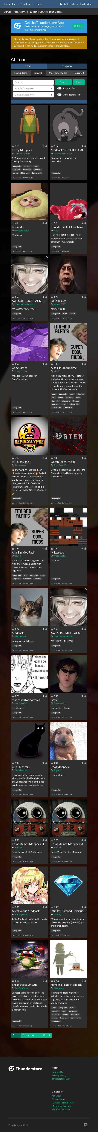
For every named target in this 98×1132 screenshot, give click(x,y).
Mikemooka (60, 555)
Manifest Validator (61, 1109)
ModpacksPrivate (63, 153)
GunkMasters (22, 770)
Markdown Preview (61, 1106)
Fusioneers (20, 465)
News (39, 4)
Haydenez (59, 988)
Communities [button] (10, 4)
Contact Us (57, 1072)
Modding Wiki (21, 11)
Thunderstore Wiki (61, 1078)
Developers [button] (26, 4)
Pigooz (57, 770)
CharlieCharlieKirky (25, 304)
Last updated (20, 72)
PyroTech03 (60, 465)
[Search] (33, 82)
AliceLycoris (21, 914)
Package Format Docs (63, 1102)
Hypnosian (20, 636)
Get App (78, 26)
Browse (7, 11)
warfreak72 (21, 703)
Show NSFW (69, 88)
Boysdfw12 (60, 703)
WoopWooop (22, 230)
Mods (29, 66)
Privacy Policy (59, 1075)
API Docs (56, 1095)
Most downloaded (58, 72)
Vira (56, 230)
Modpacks (67, 66)
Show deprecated (71, 94)
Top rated (79, 72)
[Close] (83, 42)
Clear (78, 82)
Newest (38, 72)
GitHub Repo (58, 1099)
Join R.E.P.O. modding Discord (46, 11)
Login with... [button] (86, 4)
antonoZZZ (60, 304)
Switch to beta (69, 4)
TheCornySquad (23, 153)
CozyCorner (21, 371)
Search (63, 82)
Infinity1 (58, 914)
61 (44, 1035)
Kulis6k (18, 847)
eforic (57, 371)
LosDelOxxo (21, 988)
